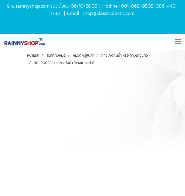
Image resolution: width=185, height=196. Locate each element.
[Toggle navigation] (178, 42)
